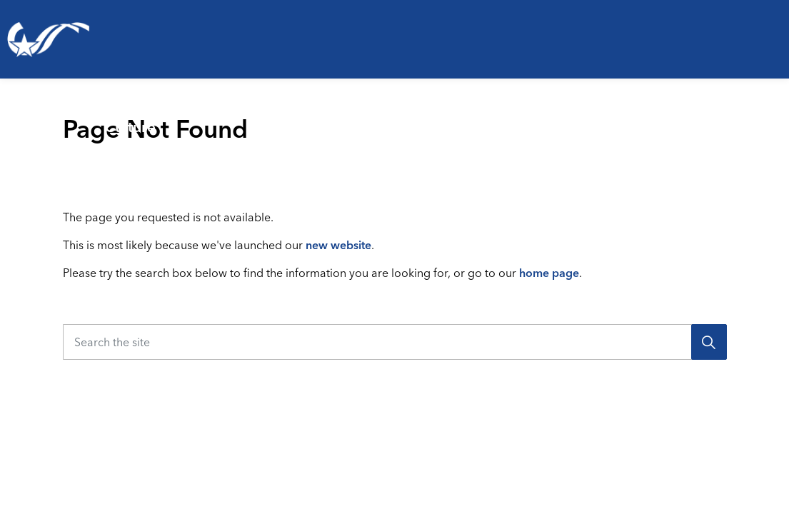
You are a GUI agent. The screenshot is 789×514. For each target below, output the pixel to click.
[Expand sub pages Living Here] (87, 118)
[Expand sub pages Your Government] (782, 118)
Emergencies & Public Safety (369, 117)
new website (338, 245)
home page (549, 273)
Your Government (712, 117)
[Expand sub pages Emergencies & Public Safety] (475, 118)
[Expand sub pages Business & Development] (651, 118)
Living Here (32, 117)
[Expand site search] (770, 175)
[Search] (709, 342)
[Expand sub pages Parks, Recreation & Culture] (277, 118)
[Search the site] (395, 342)
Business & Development (540, 117)
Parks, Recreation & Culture (171, 117)
